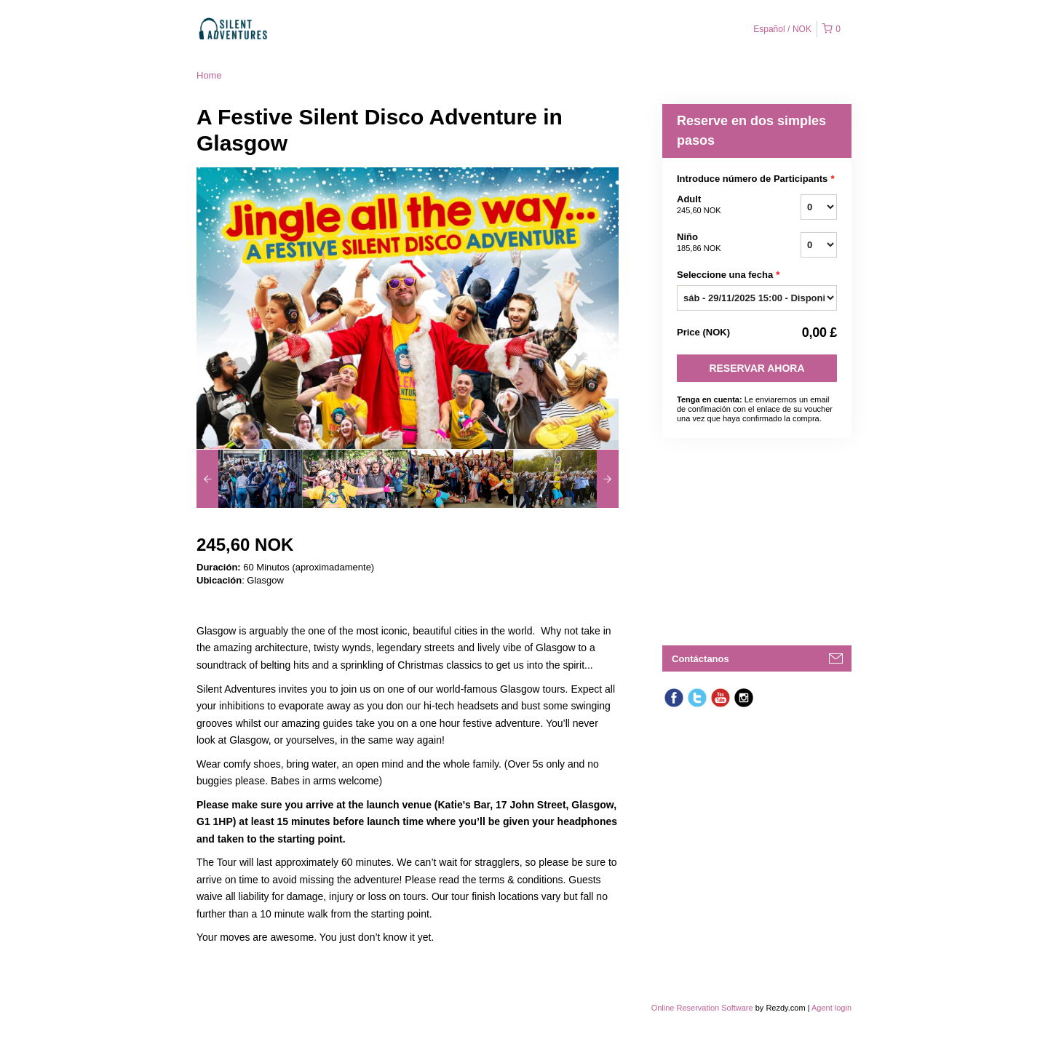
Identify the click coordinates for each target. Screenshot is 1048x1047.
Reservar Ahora (756, 368)
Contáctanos (700, 658)
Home (209, 75)
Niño (720, 243)
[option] (249, 479)
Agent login (831, 1007)
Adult (720, 205)
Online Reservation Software (702, 1007)
